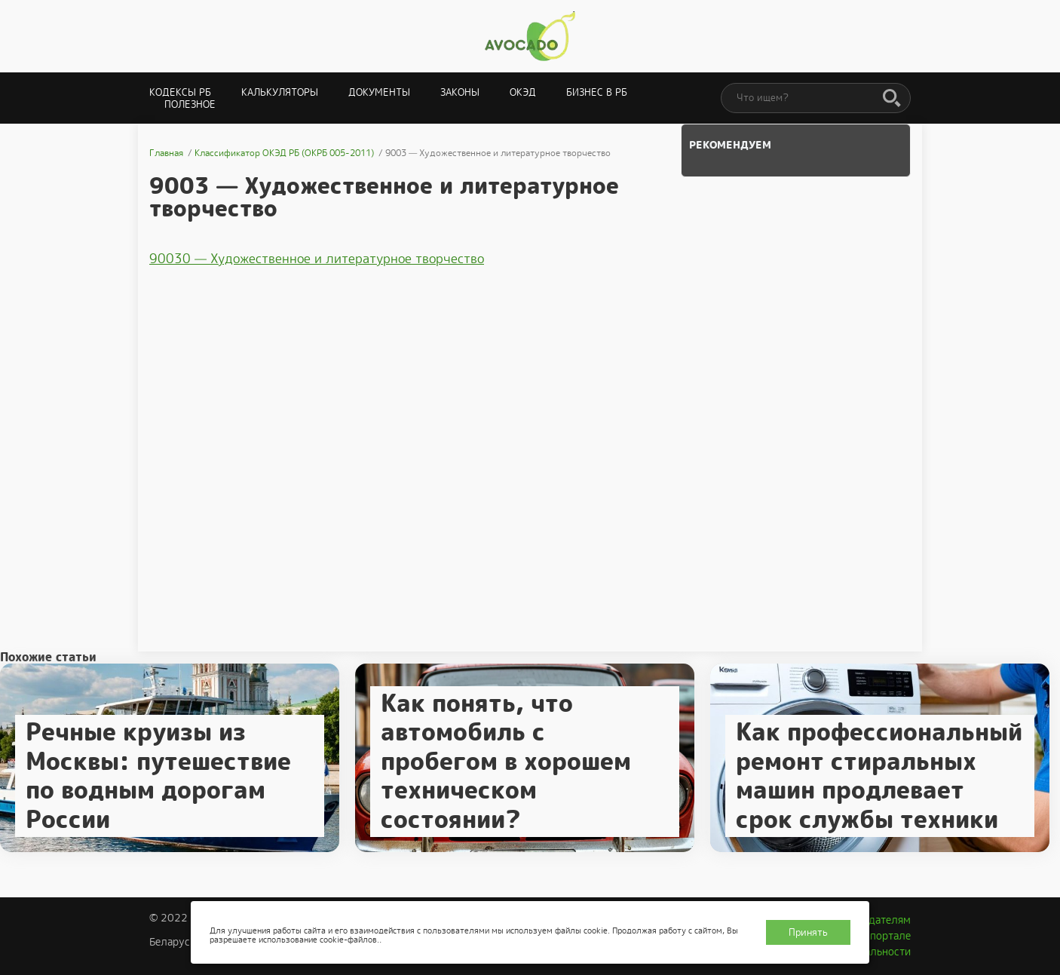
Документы (379, 92)
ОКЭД (523, 92)
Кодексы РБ (180, 92)
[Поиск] (892, 99)
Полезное (190, 104)
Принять (808, 932)
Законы (459, 92)
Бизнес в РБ (596, 92)
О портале (885, 935)
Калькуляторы (279, 92)
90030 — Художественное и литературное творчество (316, 259)
